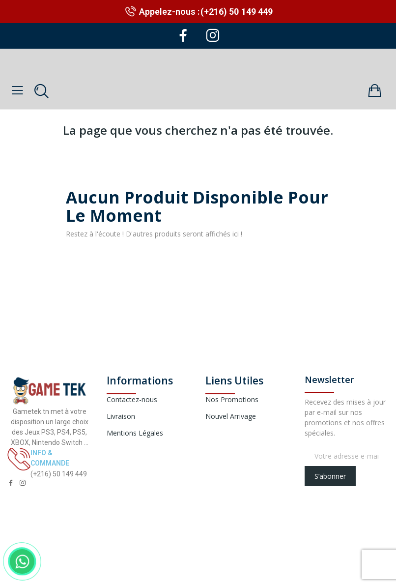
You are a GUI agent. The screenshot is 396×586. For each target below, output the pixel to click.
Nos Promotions (231, 399)
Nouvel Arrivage (230, 416)
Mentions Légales (135, 433)
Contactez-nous (132, 399)
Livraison (121, 416)
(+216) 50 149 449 (236, 11)
